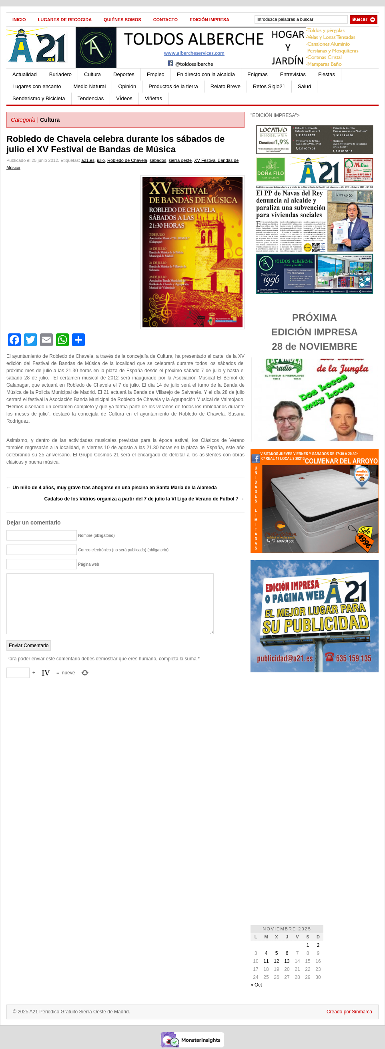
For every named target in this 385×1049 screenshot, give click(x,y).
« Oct (256, 985)
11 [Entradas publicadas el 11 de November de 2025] (266, 961)
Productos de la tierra (173, 86)
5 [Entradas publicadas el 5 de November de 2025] (276, 953)
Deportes (123, 74)
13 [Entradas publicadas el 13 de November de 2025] (286, 961)
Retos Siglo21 (269, 86)
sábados (158, 160)
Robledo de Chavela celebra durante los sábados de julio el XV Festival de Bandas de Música (115, 144)
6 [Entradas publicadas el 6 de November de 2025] (287, 953)
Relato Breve (226, 86)
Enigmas (257, 74)
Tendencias (91, 98)
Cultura (92, 74)
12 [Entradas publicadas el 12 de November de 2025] (276, 961)
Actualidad (24, 74)
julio (101, 160)
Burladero (60, 74)
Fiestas (326, 74)
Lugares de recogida (65, 19)
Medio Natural (89, 86)
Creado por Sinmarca (349, 1012)
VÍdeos (124, 98)
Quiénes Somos (122, 19)
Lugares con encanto (36, 86)
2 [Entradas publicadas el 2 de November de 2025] (318, 945)
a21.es (87, 160)
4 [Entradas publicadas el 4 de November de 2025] (266, 953)
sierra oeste (180, 160)
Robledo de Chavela (127, 160)
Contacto (165, 19)
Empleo (155, 74)
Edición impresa (209, 19)
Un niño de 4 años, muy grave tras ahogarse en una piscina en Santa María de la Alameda (111, 487)
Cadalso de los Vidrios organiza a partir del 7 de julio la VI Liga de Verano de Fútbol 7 (144, 499)
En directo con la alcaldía (206, 74)
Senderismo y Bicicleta (38, 98)
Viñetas (153, 98)
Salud (304, 86)
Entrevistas (293, 74)
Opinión (127, 86)
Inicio (19, 19)
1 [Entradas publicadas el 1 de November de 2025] (308, 945)
